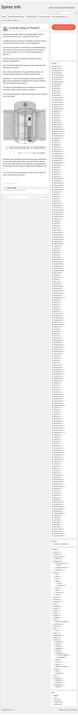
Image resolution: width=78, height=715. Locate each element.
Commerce (13, 30)
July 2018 (56, 275)
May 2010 (56, 495)
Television (60, 585)
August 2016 (57, 327)
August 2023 (57, 138)
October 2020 (57, 214)
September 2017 (58, 297)
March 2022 (57, 176)
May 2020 (56, 225)
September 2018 (58, 270)
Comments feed (58, 702)
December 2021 (58, 183)
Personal (56, 626)
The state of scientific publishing (38, 197)
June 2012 (56, 439)
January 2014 (57, 396)
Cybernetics (20, 30)
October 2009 (57, 511)
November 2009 (58, 509)
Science (56, 640)
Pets (55, 628)
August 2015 (57, 354)
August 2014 (57, 381)
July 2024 (56, 113)
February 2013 (58, 421)
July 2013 (56, 410)
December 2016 (58, 318)
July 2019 (56, 248)
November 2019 (58, 239)
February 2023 (58, 151)
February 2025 (58, 97)
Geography (59, 648)
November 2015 (58, 347)
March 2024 (57, 122)
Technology (57, 678)
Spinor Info (11, 7)
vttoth (11, 183)
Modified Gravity (32, 16)
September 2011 (58, 459)
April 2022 (56, 174)
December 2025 (58, 75)
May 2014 (56, 387)
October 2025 (57, 79)
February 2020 (58, 232)
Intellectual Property (61, 621)
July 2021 (56, 194)
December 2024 (58, 102)
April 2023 (56, 147)
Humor (55, 613)
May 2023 (56, 145)
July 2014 (56, 383)
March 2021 (57, 203)
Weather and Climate (61, 666)
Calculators (59, 680)
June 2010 (56, 493)
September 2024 (58, 109)
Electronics (59, 682)
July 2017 (56, 302)
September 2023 (58, 136)
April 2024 (56, 120)
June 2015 (56, 358)
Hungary (56, 615)
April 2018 (56, 282)
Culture (56, 572)
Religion (56, 637)
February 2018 (58, 286)
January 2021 (57, 207)
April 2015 (56, 362)
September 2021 (58, 189)
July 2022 (56, 167)
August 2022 (57, 165)
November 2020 (58, 212)
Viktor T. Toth (11, 709)
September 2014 (58, 378)
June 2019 (56, 250)
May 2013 (56, 414)
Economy (56, 597)
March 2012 (57, 446)
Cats (57, 630)
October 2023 (57, 133)
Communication (58, 557)
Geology (58, 651)
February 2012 (58, 448)
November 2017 (58, 293)
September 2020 (58, 216)
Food (55, 604)
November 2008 (58, 536)
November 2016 (58, 320)
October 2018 (57, 268)
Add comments (42, 30)
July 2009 (56, 518)
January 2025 (57, 100)
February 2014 (58, 394)
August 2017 (57, 300)
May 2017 (56, 306)
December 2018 (58, 264)
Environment (57, 601)
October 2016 (57, 322)
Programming (57, 635)
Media (57, 581)
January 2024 (57, 127)
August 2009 (57, 515)
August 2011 (57, 461)
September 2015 (58, 351)
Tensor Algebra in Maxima (10, 20)
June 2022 (56, 169)
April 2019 (56, 255)
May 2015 (56, 360)
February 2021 (58, 205)
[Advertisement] (63, 46)
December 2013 (58, 398)
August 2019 (57, 246)
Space (57, 664)
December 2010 (58, 479)
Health (55, 608)
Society (25, 30)
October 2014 (57, 376)
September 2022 (58, 163)
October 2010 (57, 484)
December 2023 (58, 129)
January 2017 (57, 315)
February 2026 (58, 70)
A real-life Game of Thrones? (24, 28)
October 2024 (57, 106)
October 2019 (57, 241)
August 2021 (57, 192)
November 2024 (58, 104)
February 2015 (58, 367)
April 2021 (56, 201)
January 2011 (57, 477)
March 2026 (57, 68)
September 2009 (58, 513)
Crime (57, 671)
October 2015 (57, 349)
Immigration (59, 673)
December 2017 (58, 291)
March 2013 (57, 419)
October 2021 (57, 187)
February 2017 (58, 313)
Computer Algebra (63, 655)
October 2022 (57, 160)
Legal (55, 619)
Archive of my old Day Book (61, 544)
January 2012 (57, 450)
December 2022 (58, 156)
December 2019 (58, 237)
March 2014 (57, 392)
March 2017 (57, 311)
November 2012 (58, 428)
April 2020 (56, 228)
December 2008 (58, 533)
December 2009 (58, 506)
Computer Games (60, 563)
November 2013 (58, 401)
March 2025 (57, 95)
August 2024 (57, 111)
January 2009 (57, 531)
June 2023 (56, 142)
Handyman (57, 606)
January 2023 (57, 154)
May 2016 (56, 333)
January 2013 (57, 423)
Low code (5, 197)
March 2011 (57, 473)
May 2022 (56, 171)
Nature (57, 660)
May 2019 (56, 252)
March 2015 (57, 365)
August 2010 (57, 488)
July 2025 (56, 86)
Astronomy (58, 642)
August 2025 (57, 84)
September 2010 (58, 486)
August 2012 (57, 434)
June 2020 (56, 223)
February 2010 (58, 502)
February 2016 (58, 340)
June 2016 (56, 331)
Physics (58, 662)
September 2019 (58, 243)
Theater (58, 594)
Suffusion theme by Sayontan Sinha (68, 709)
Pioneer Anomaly (44, 16)
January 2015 (57, 369)
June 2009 (56, 520)
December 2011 (58, 452)
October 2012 (57, 430)
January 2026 (57, 73)
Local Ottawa (57, 624)
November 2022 (58, 158)
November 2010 (58, 482)
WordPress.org (58, 704)
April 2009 (56, 524)
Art (56, 574)
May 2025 (56, 91)
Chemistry (58, 646)
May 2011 (56, 468)
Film (57, 579)
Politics (55, 633)
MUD (59, 565)
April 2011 (56, 470)
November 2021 (58, 185)
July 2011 (56, 464)
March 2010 (57, 500)
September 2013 (58, 405)
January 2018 (57, 288)
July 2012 (56, 437)
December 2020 (58, 210)
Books (57, 576)
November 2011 (58, 455)
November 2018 (58, 266)
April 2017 (56, 309)
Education (56, 599)
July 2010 (56, 491)
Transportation (57, 685)
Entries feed (57, 700)
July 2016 (56, 329)
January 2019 (57, 261)
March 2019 (57, 257)
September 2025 (58, 82)
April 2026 (56, 66)
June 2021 (56, 196)
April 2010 (56, 497)
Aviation (58, 686)
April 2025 (56, 93)
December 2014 (58, 371)
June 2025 (56, 88)
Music (57, 588)
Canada (56, 552)
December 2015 (58, 345)
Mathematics (59, 653)
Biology (58, 644)
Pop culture (59, 592)
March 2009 (57, 527)
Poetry (57, 590)
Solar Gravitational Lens (59, 16)
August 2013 (57, 407)
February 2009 (58, 529)
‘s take (26, 153)
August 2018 (57, 273)
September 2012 (58, 432)
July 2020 (56, 221)
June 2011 (56, 466)
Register (56, 695)
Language (56, 617)
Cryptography (61, 657)
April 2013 (56, 416)
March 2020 (57, 230)
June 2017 (56, 304)
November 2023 (58, 131)
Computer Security (61, 567)
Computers (57, 561)
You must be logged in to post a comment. (14, 190)
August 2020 (57, 219)
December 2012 (58, 425)
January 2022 (57, 180)
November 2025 (58, 77)
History (55, 610)
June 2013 (56, 412)
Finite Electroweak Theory (16, 16)
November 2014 (58, 374)
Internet (58, 558)
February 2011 (58, 475)
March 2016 (57, 338)
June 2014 (56, 385)
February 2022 (58, 178)
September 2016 (58, 324)
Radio (59, 583)
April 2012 (56, 443)
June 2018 (56, 277)
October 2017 (57, 295)
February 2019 (58, 259)
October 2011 (57, 457)
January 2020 (57, 234)
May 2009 (56, 522)
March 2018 (57, 284)
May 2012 (56, 441)
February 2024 (58, 124)
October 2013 (57, 403)
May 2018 (56, 279)
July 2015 (56, 356)
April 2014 (56, 390)
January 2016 (57, 342)
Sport (55, 676)
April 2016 (56, 336)
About (4, 16)
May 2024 (56, 118)
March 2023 (57, 149)
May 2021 (56, 199)
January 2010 (57, 504)
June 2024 (56, 115)
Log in (55, 697)
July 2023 (56, 140)
